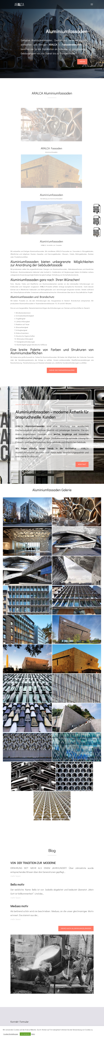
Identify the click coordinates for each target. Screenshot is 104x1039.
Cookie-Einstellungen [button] (10, 1034)
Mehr (82, 62)
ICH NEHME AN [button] (25, 1034)
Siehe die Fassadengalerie (61, 370)
